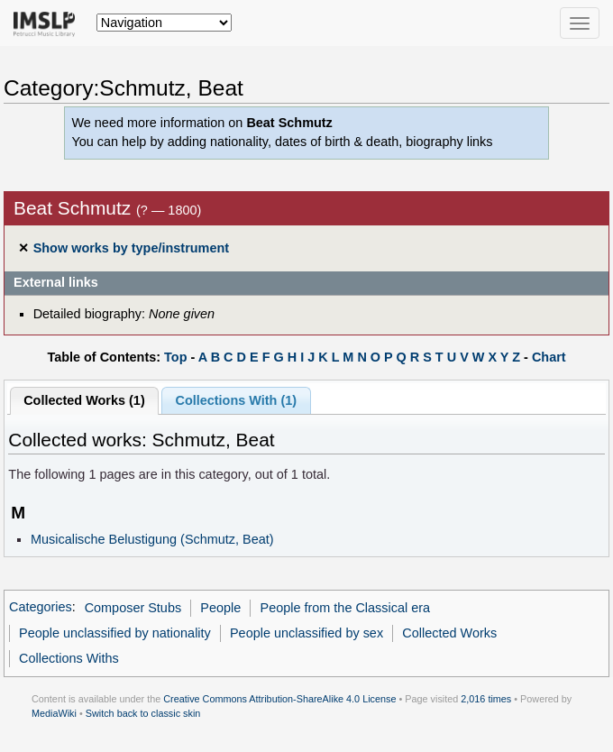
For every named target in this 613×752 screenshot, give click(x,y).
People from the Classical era (346, 608)
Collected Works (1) (84, 400)
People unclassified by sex (306, 633)
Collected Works (449, 633)
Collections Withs (69, 658)
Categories (40, 608)
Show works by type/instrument (131, 248)
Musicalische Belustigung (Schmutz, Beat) (152, 539)
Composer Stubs (133, 608)
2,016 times (486, 698)
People (220, 608)
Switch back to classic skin (143, 713)
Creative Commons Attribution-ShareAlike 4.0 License (279, 698)
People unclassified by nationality (115, 633)
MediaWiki (54, 713)
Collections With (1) (236, 400)
